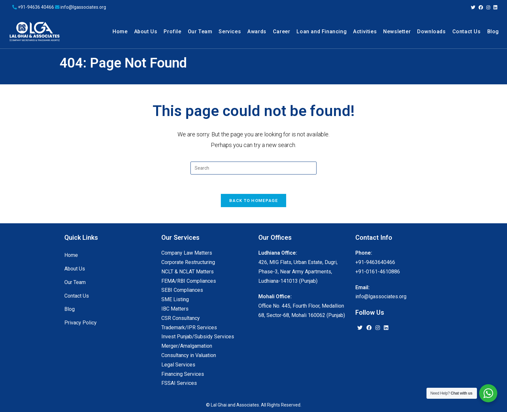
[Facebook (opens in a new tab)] (481, 7)
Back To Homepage (253, 200)
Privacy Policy (80, 323)
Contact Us (76, 296)
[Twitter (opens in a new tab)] (473, 7)
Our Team (75, 282)
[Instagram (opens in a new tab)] (488, 7)
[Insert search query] (253, 168)
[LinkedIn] (386, 328)
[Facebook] (369, 328)
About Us (74, 269)
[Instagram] (377, 328)
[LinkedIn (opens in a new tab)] (494, 7)
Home (71, 255)
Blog (69, 309)
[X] (359, 328)
